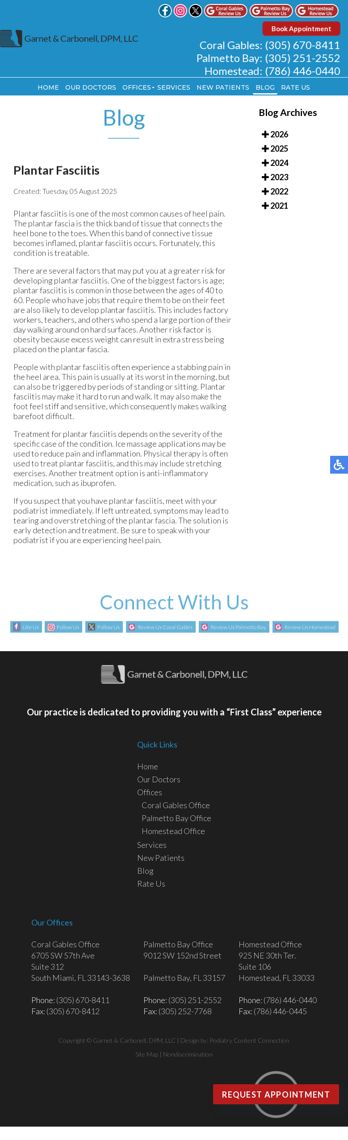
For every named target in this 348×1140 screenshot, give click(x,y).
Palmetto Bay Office (176, 818)
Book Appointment (304, 29)
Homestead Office (173, 831)
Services (173, 87)
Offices (136, 87)
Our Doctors (90, 87)
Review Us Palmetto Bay (238, 627)
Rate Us (295, 87)
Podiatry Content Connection (249, 1040)
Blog (265, 87)
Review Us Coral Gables (165, 627)
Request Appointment (276, 1094)
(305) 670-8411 (305, 44)
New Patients (223, 87)
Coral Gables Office (176, 805)
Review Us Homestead (310, 627)
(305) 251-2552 (305, 57)
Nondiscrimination (188, 1054)
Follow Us (68, 627)
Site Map (146, 1054)
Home (48, 87)
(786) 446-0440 (305, 70)
